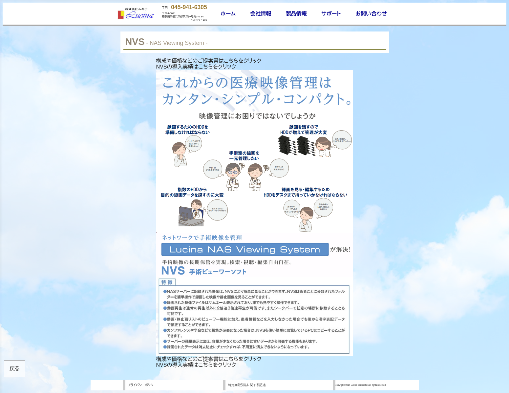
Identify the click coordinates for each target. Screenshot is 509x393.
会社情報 (260, 13)
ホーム (228, 13)
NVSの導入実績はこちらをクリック (196, 67)
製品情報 (296, 13)
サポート (331, 13)
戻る (15, 368)
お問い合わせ (371, 13)
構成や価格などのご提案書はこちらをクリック (209, 61)
